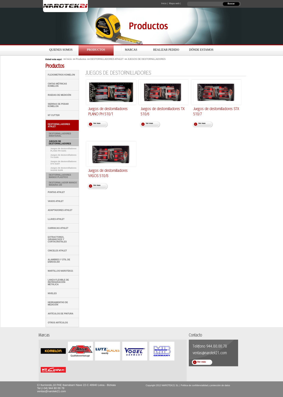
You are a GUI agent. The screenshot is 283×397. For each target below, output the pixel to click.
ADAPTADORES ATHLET (60, 210)
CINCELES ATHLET (57, 251)
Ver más (201, 361)
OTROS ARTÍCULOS (58, 322)
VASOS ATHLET (55, 201)
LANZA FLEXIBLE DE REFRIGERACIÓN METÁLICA (58, 282)
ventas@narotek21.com (51, 391)
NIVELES (52, 293)
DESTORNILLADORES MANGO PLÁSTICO (60, 176)
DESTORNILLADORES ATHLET (106, 59)
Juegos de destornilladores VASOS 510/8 (63, 169)
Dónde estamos (201, 49)
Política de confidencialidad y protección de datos (205, 385)
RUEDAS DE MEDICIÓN (59, 95)
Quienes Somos (61, 49)
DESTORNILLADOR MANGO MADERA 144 (63, 183)
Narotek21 (66, 6)
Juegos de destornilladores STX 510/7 (63, 162)
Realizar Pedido (166, 49)
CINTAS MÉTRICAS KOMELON (57, 85)
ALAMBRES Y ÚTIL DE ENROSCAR (59, 260)
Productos (96, 49)
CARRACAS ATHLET (58, 228)
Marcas (131, 49)
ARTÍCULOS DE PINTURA (60, 314)
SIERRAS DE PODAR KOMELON (58, 105)
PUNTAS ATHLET (56, 192)
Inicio (69, 59)
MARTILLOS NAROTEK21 (60, 271)
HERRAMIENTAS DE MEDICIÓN (58, 303)
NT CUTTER (54, 115)
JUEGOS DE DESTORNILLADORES (147, 59)
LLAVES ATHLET (56, 219)
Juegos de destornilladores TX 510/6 (63, 156)
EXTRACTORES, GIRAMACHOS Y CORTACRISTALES (57, 239)
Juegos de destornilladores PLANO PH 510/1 (63, 149)
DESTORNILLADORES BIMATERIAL (60, 134)
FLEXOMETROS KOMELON (61, 75)
